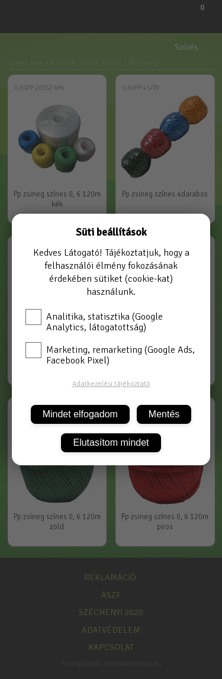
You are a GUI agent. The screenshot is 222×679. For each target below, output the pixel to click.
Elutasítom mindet (111, 442)
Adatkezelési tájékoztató (111, 383)
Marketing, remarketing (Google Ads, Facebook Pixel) (110, 355)
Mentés (164, 414)
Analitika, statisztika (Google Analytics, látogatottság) (94, 322)
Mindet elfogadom (80, 414)
